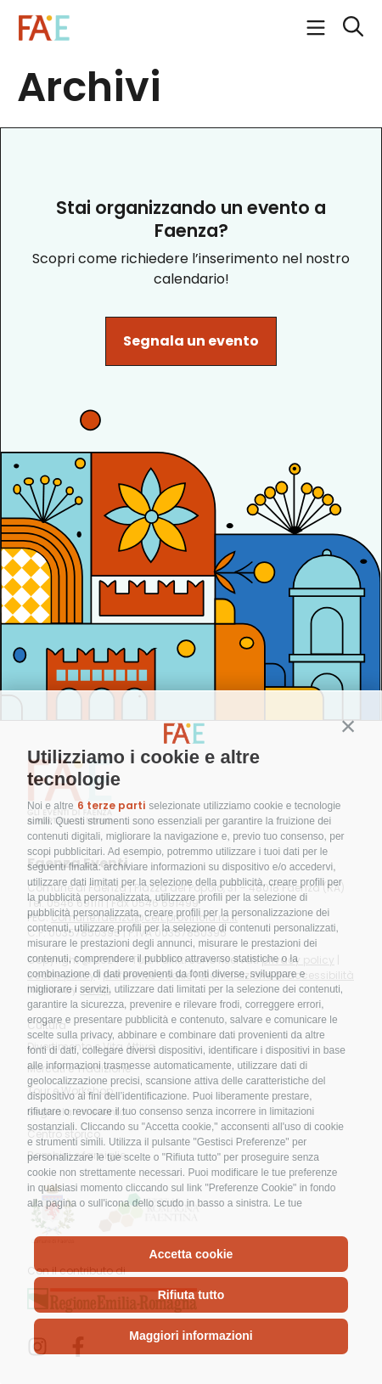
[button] (348, 726)
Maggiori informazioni (190, 1335)
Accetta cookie (191, 1254)
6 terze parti (111, 805)
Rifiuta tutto (191, 1295)
